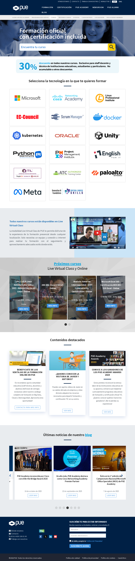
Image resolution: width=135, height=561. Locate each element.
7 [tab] (78, 508)
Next (124, 299)
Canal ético (122, 558)
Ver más (67, 411)
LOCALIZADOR (99, 17)
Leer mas (28, 495)
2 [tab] (69, 324)
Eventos (76, 17)
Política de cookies (108, 558)
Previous (12, 299)
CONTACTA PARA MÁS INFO (27, 407)
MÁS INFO (23, 309)
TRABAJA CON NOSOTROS (90, 1)
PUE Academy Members (115, 17)
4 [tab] (67, 508)
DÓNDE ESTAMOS (63, 1)
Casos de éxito (87, 17)
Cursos (53, 17)
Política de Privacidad (94, 541)
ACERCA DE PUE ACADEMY (20, 17)
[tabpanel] (23, 298)
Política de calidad (73, 558)
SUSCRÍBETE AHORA (80, 546)
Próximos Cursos (65, 17)
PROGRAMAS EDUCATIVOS (40, 17)
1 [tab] (65, 324)
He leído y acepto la (85, 541)
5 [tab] (71, 508)
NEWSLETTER (105, 1)
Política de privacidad (90, 558)
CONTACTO (75, 1)
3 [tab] (63, 508)
